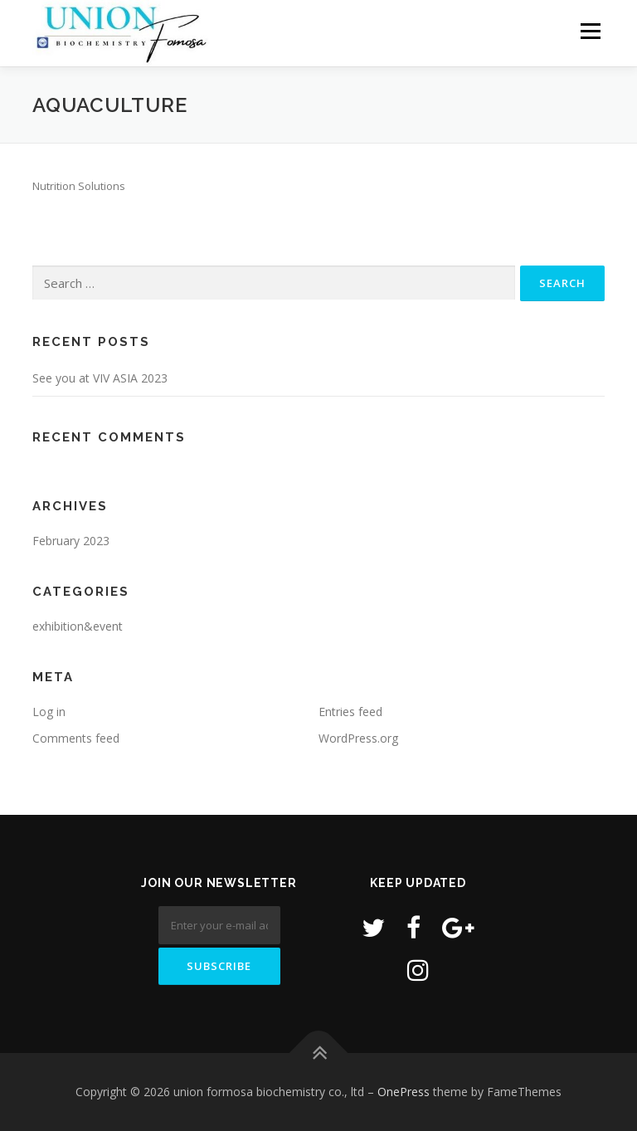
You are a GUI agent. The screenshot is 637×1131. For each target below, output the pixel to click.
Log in (49, 711)
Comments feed (75, 738)
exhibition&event (77, 626)
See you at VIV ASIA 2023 (100, 378)
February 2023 (70, 540)
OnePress (403, 1091)
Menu (590, 30)
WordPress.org (358, 738)
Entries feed (350, 711)
